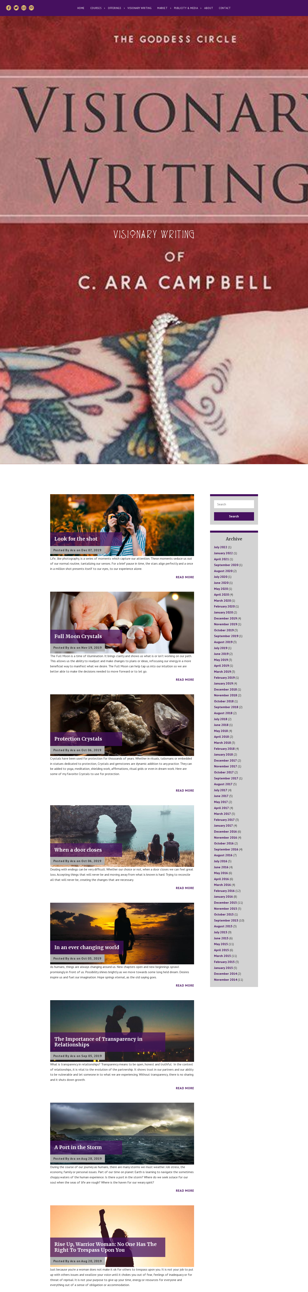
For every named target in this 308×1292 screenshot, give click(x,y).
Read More (185, 577)
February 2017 (224, 820)
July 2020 (220, 577)
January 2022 (223, 553)
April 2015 (221, 950)
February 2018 (224, 749)
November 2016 (225, 837)
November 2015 (225, 909)
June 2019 (221, 654)
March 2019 (222, 672)
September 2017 (226, 778)
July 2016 (220, 861)
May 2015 (221, 944)
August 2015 (223, 926)
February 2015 (224, 962)
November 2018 (225, 695)
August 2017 (223, 784)
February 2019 (224, 678)
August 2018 (223, 713)
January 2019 (223, 683)
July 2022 (220, 547)
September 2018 (226, 707)
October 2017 (224, 772)
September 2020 (226, 565)
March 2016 (222, 885)
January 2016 (223, 896)
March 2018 (222, 743)
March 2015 (222, 956)
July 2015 (220, 932)
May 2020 (221, 589)
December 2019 (225, 618)
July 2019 (220, 648)
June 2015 (221, 938)
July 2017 (220, 790)
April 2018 (221, 737)
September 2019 (226, 636)
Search (234, 516)
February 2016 (224, 891)
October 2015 (224, 914)
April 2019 (221, 666)
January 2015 (223, 968)
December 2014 (225, 974)
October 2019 (224, 630)
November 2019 (225, 624)
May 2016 (221, 873)
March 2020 (222, 600)
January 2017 (223, 825)
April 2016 (221, 879)
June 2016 (221, 867)
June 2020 (221, 583)
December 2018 (225, 689)
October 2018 (224, 701)
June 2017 (221, 796)
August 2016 (223, 855)
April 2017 (221, 808)
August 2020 (223, 571)
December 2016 (225, 831)
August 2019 (223, 642)
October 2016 (224, 843)
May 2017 (221, 802)
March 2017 (222, 814)
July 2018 (220, 719)
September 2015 (226, 920)
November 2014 (225, 980)
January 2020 (223, 612)
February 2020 (224, 606)
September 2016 (226, 849)
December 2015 (225, 902)
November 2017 (225, 766)
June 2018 (221, 725)
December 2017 (225, 760)
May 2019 (221, 660)
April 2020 (221, 594)
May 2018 (221, 731)
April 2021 (221, 559)
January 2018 (223, 754)
